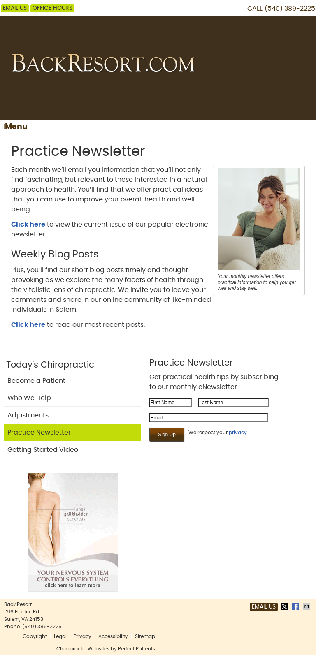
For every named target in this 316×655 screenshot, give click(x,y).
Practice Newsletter (39, 432)
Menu (15, 127)
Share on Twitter (285, 606)
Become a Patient (36, 380)
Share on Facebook (296, 606)
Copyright (35, 636)
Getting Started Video (42, 450)
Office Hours (52, 8)
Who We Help (29, 398)
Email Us (15, 8)
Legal (60, 636)
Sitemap (145, 636)
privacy (238, 432)
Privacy (82, 636)
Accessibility (113, 636)
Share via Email (307, 606)
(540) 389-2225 (290, 8)
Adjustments (28, 415)
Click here (28, 224)
